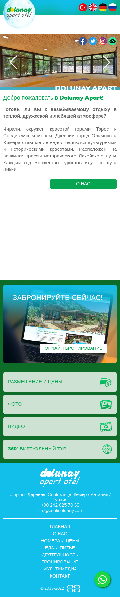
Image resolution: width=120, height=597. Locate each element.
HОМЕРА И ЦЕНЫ (60, 541)
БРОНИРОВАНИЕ (60, 562)
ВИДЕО (16, 426)
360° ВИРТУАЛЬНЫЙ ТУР (37, 449)
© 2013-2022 (52, 588)
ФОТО (15, 404)
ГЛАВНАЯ (60, 527)
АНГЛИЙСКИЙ (93, 7)
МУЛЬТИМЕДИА (60, 569)
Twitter (93, 41)
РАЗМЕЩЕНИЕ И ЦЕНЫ (35, 381)
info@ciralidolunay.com (60, 511)
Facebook (83, 41)
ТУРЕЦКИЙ (83, 7)
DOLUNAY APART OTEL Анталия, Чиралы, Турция (19, 14)
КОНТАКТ (60, 576)
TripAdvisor (112, 41)
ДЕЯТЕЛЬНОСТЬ (60, 555)
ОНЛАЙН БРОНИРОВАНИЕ (74, 348)
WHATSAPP (102, 579)
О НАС (83, 184)
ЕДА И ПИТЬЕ (60, 548)
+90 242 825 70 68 (60, 505)
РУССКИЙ (112, 7)
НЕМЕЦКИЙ (103, 7)
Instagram (103, 41)
